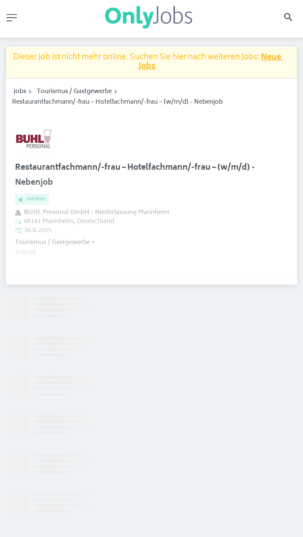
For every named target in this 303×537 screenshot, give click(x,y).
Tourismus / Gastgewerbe (74, 91)
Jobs (20, 91)
